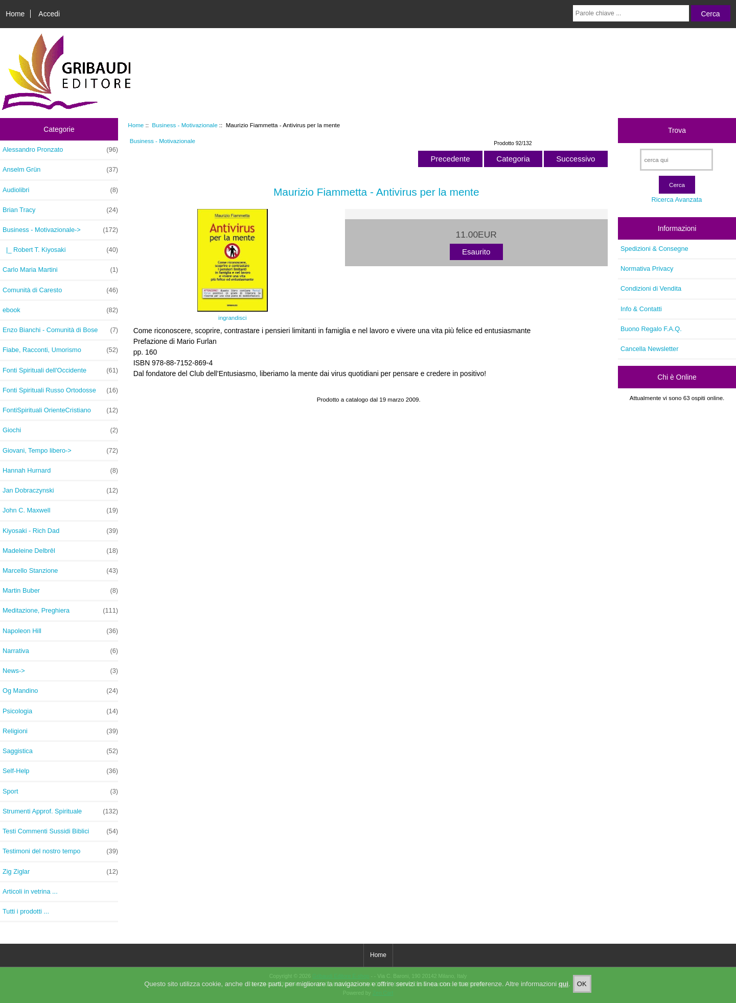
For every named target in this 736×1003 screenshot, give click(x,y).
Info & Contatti (641, 309)
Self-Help (60, 771)
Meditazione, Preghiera (60, 611)
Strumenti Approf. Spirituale (60, 811)
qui (564, 992)
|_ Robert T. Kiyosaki (60, 250)
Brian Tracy (60, 210)
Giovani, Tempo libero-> (60, 451)
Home (15, 14)
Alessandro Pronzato (60, 150)
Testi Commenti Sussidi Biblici (60, 831)
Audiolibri (60, 190)
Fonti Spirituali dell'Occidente (60, 370)
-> (60, 230)
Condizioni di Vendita (650, 288)
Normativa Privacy (646, 268)
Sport (60, 791)
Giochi (60, 430)
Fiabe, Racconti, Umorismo (60, 350)
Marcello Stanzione (60, 571)
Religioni (60, 731)
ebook (60, 310)
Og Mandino (60, 691)
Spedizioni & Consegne (654, 248)
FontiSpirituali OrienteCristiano (60, 410)
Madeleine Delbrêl (60, 551)
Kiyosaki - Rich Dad (60, 531)
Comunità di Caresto (60, 290)
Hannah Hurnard (60, 470)
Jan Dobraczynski (60, 490)
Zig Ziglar (60, 872)
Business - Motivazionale (184, 125)
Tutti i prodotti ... (26, 911)
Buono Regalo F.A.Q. (651, 329)
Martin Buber (60, 591)
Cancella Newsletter (649, 349)
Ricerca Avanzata (676, 199)
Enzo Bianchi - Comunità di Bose (60, 330)
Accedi (49, 14)
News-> (60, 671)
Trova (677, 130)
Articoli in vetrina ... (30, 891)
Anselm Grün (60, 170)
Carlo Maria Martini (60, 270)
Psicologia (60, 711)
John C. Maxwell (60, 510)
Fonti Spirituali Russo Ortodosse (60, 390)
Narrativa (60, 651)
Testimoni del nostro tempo (60, 851)
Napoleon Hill (60, 631)
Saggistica (60, 751)
